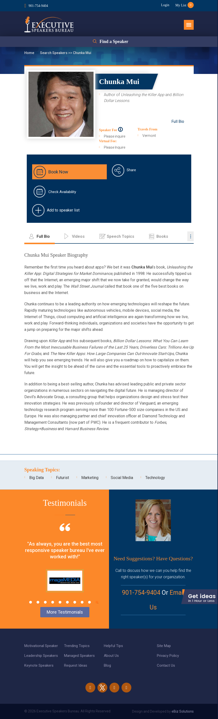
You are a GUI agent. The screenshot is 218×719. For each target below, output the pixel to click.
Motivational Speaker (41, 646)
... (190, 236)
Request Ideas (75, 665)
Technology (155, 477)
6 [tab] (67, 602)
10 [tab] (96, 602)
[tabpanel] (64, 564)
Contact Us (166, 665)
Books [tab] (162, 236)
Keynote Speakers (39, 665)
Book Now (58, 171)
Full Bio (177, 121)
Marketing (89, 477)
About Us (111, 655)
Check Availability (62, 192)
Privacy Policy (168, 655)
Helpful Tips (113, 646)
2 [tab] (38, 602)
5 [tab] (60, 602)
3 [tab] (45, 602)
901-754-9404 (38, 6)
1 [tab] (30, 602)
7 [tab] (74, 602)
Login (165, 5)
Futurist (62, 477)
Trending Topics (77, 646)
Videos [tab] (78, 236)
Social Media (122, 477)
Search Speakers (54, 53)
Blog (107, 665)
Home (29, 53)
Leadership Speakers (41, 655)
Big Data (36, 477)
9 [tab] (89, 602)
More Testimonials (65, 612)
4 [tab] (52, 602)
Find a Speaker (113, 41)
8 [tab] (82, 602)
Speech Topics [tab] (120, 236)
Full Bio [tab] (43, 236)
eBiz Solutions (183, 711)
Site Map (164, 646)
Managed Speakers (79, 655)
